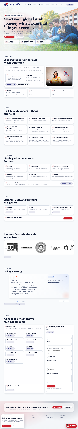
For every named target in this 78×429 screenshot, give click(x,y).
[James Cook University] (60, 247)
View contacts (10, 335)
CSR (33, 419)
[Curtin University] (32, 247)
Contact (60, 4)
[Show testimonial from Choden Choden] (17, 301)
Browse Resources (67, 407)
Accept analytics (6, 425)
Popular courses (49, 417)
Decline (14, 425)
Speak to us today (9, 36)
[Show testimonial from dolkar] (23, 301)
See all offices (18, 390)
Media (56, 4)
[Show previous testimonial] (61, 301)
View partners (56, 212)
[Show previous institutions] (6, 247)
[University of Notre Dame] (46, 247)
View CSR (32, 212)
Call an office (50, 332)
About (29, 4)
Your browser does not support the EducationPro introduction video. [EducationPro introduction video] (59, 76)
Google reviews (20, 304)
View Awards (9, 212)
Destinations (40, 4)
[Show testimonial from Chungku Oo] (21, 301)
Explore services (19, 36)
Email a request (10, 390)
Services (34, 4)
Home (25, 4)
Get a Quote (70, 4)
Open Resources (68, 218)
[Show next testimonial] (66, 301)
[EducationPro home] (12, 4)
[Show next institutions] (72, 247)
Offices (52, 4)
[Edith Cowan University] (18, 247)
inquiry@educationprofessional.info (10, 1)
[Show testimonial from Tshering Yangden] (22, 301)
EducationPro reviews (10, 304)
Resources (47, 4)
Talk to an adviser (57, 407)
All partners (7, 257)
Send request (51, 386)
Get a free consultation (66, 183)
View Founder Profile (11, 84)
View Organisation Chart (23, 84)
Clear (58, 386)
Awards (33, 417)
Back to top (59, 426)
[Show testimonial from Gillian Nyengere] (24, 301)
